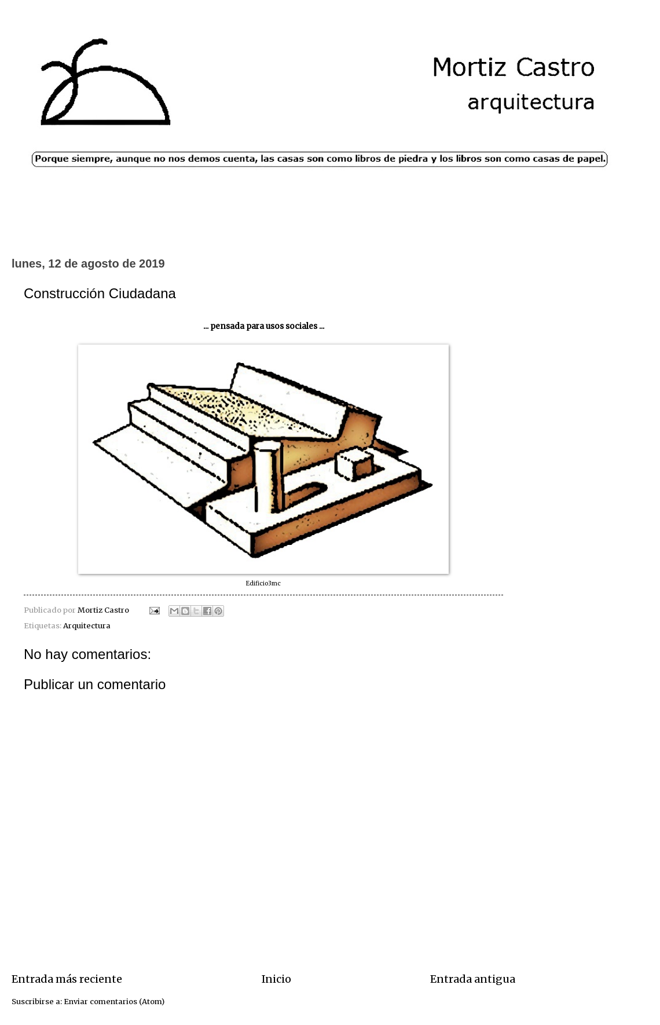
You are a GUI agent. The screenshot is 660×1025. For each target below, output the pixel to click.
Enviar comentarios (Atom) (114, 1001)
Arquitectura (87, 626)
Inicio (276, 979)
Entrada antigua (472, 979)
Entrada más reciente (67, 979)
